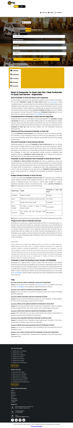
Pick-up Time (16, 51)
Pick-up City (16, 34)
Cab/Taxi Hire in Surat (18, 353)
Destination (14, 75)
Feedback (13, 401)
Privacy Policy (14, 400)
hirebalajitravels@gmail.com (22, 416)
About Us (13, 392)
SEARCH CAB (36, 59)
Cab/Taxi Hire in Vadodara (19, 354)
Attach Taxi (43, 12)
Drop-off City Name (18, 39)
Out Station (14, 78)
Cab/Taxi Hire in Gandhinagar (20, 362)
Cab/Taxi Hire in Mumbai (18, 358)
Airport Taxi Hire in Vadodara (19, 376)
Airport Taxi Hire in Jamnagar (19, 374)
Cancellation (14, 398)
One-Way (28, 29)
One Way (14, 82)
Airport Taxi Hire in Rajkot (19, 372)
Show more (14, 365)
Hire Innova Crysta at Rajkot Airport (21, 381)
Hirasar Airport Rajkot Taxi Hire (20, 379)
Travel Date (16, 45)
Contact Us (58, 12)
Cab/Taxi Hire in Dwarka (18, 360)
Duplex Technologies (36, 426)
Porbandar (14, 71)
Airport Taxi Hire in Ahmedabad (20, 378)
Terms (12, 397)
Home (12, 390)
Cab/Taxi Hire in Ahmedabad (19, 351)
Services (13, 393)
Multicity (39, 29)
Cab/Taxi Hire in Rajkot (18, 356)
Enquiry (50, 12)
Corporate (14, 86)
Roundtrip (34, 29)
